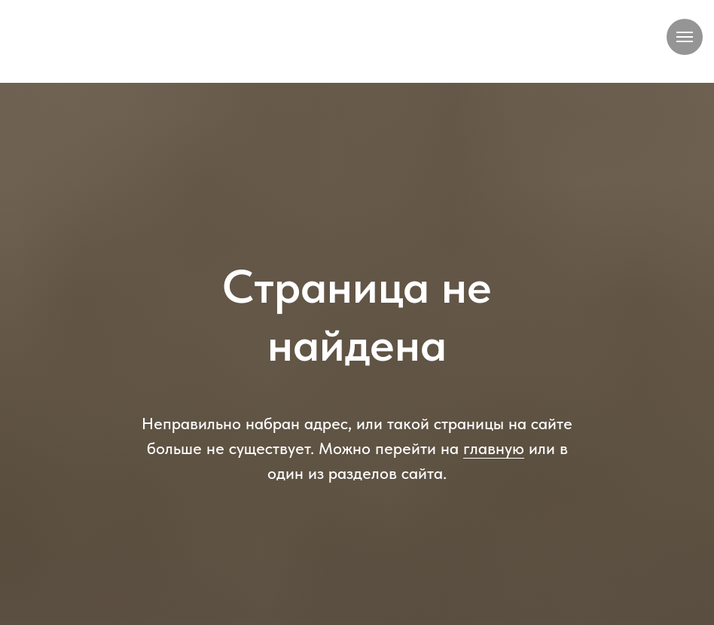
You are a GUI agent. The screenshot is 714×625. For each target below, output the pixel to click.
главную (493, 448)
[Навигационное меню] (684, 37)
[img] (357, 41)
